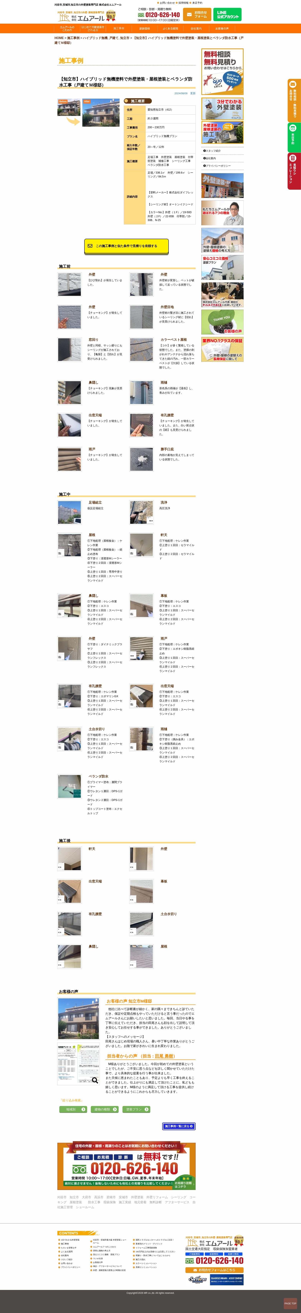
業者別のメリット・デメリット (149, 1244)
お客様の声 (98, 1262)
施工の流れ (140, 1259)
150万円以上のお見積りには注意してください (155, 1252)
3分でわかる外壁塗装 (70, 1240)
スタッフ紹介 (212, 150)
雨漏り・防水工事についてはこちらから (153, 1255)
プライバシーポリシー (217, 165)
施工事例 (65, 1244)
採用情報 (184, 2)
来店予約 (197, 2)
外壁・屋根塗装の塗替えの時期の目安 (109, 1270)
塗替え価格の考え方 (101, 1251)
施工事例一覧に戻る (179, 1126)
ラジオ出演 (98, 1258)
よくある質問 (67, 1252)
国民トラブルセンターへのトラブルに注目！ (155, 1240)
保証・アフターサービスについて (107, 1266)
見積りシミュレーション (146, 1267)
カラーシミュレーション (146, 1263)
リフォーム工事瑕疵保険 (146, 1248)
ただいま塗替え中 (68, 1248)
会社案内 (209, 158)
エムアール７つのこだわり (104, 1247)
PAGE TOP (290, 1303)
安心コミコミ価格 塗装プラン (106, 1254)
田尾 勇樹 (164, 1056)
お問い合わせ (167, 2)
